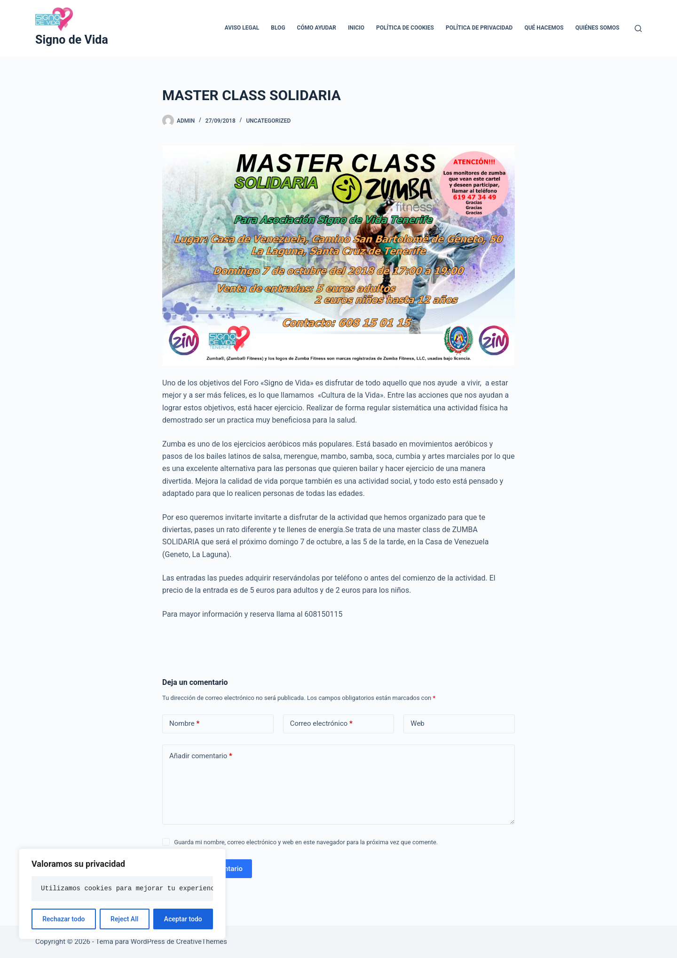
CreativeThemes (202, 941)
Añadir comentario (200, 756)
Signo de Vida (71, 40)
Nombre (184, 724)
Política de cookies (405, 27)
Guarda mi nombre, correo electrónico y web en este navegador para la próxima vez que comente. (306, 842)
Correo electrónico (321, 724)
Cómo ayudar (316, 27)
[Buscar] (638, 28)
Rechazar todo (63, 919)
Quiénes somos (597, 27)
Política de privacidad (479, 27)
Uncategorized (268, 121)
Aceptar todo (183, 919)
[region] (122, 893)
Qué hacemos (543, 27)
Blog (278, 27)
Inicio (356, 27)
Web (417, 723)
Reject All (124, 919)
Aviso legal (242, 27)
